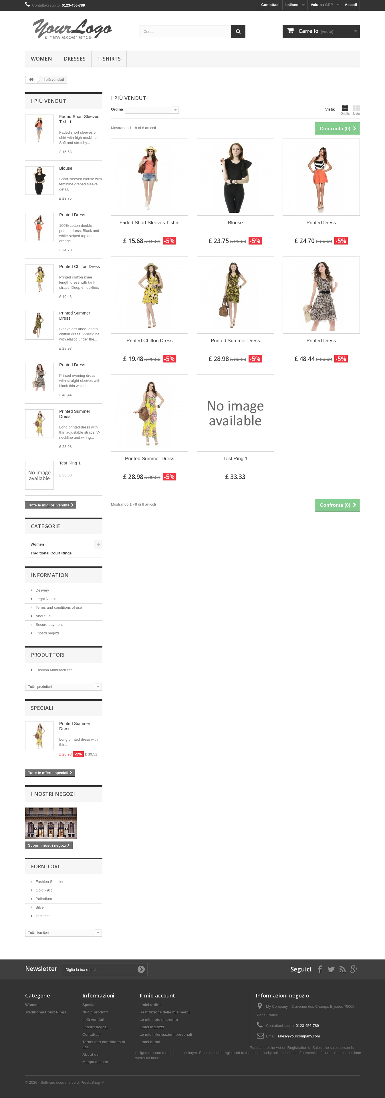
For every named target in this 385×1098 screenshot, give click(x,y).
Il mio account (157, 995)
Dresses (75, 58)
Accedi (351, 5)
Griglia (345, 110)
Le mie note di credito (159, 1019)
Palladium (43, 899)
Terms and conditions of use (58, 607)
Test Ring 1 (70, 462)
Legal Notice (45, 599)
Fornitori (45, 866)
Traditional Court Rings (51, 553)
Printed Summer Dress (235, 340)
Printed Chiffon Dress (79, 266)
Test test (42, 916)
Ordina (117, 109)
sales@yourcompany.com (298, 1036)
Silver (40, 907)
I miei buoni (150, 1042)
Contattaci (270, 5)
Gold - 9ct (43, 890)
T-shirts (109, 58)
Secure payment (49, 624)
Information (50, 575)
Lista (356, 110)
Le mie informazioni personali (166, 1034)
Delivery (42, 590)
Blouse (65, 168)
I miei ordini (150, 1005)
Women (41, 58)
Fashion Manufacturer (53, 670)
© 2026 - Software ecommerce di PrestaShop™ (64, 1082)
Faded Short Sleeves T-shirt (150, 222)
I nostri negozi (47, 633)
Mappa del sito (95, 1062)
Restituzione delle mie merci (165, 1012)
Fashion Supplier (49, 881)
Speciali (42, 707)
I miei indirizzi (152, 1027)
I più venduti (49, 100)
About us (42, 616)
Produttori (48, 654)
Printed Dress (72, 214)
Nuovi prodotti (95, 1012)
